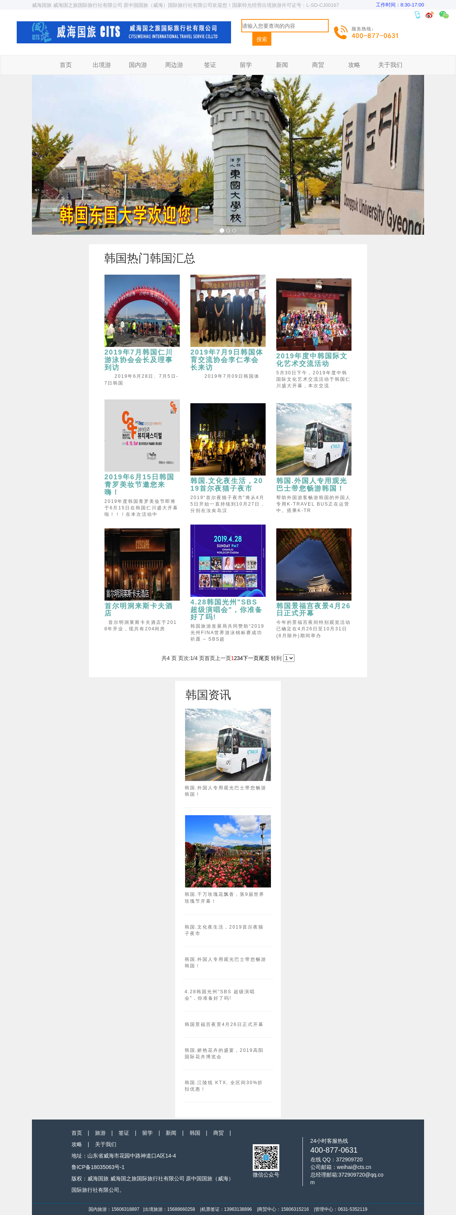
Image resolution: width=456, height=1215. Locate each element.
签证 (210, 65)
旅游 (100, 1133)
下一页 (251, 658)
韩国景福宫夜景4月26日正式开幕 (224, 1024)
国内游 (138, 65)
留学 (246, 65)
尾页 (264, 658)
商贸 (318, 65)
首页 (66, 65)
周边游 (174, 65)
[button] (61, 162)
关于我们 (390, 65)
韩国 (195, 1133)
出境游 (102, 65)
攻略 (354, 65)
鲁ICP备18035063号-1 (98, 1167)
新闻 (282, 65)
